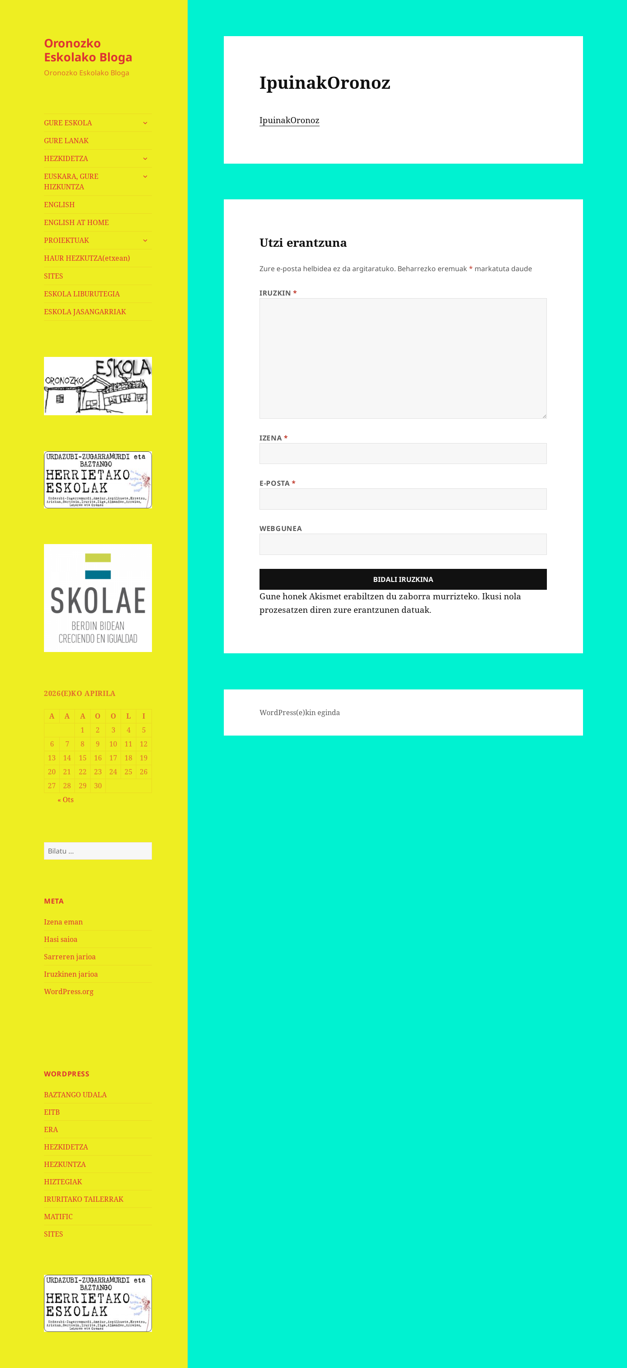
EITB (52, 1112)
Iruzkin (278, 293)
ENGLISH (59, 204)
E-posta (278, 483)
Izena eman (63, 922)
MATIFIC (58, 1216)
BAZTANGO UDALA (75, 1094)
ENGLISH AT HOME (76, 222)
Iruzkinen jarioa (71, 974)
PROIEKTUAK (66, 240)
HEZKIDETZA (66, 158)
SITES (53, 276)
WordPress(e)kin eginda (300, 712)
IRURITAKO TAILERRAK (83, 1199)
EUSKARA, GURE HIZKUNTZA (71, 181)
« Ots (65, 799)
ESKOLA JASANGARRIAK (85, 311)
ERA (51, 1129)
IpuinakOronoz (290, 120)
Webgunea (281, 528)
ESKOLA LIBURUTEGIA (82, 294)
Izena (274, 438)
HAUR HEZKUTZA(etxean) (87, 258)
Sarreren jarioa (70, 956)
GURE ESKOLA (68, 123)
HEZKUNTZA (65, 1164)
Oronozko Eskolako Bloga (88, 50)
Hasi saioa (61, 939)
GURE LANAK (66, 140)
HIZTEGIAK (63, 1181)
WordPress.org (69, 991)
